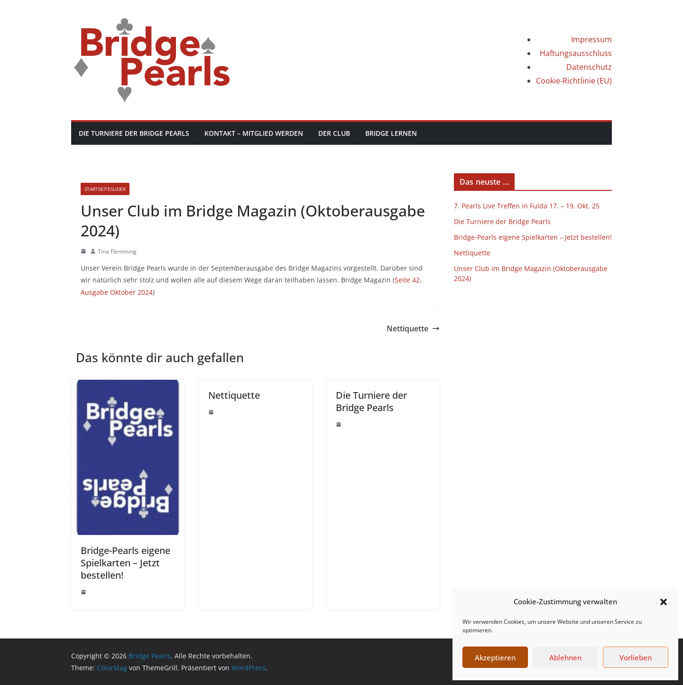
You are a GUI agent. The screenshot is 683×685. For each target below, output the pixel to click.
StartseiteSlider (105, 189)
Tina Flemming (117, 251)
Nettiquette (413, 328)
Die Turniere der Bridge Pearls (134, 133)
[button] (663, 602)
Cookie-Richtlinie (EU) (574, 80)
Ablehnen (565, 657)
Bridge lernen (391, 133)
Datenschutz (589, 67)
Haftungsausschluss (576, 53)
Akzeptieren (495, 657)
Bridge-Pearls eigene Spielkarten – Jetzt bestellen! (125, 563)
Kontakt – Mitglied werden (253, 133)
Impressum (591, 39)
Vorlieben (635, 657)
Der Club (334, 133)
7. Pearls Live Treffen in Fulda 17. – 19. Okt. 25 (527, 205)
